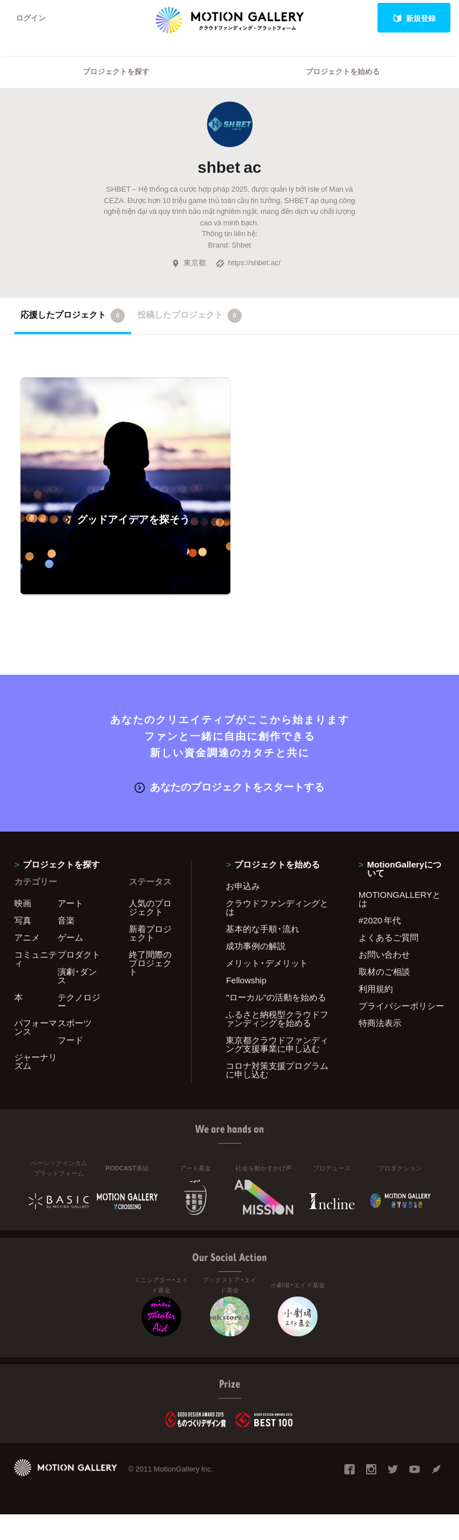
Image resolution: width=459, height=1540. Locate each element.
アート (70, 903)
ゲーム (70, 937)
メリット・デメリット (267, 963)
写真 (22, 920)
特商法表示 (380, 1022)
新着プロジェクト (150, 932)
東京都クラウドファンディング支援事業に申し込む (277, 1044)
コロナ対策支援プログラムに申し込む (277, 1069)
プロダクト (79, 954)
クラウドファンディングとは (277, 907)
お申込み (243, 886)
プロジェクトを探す (116, 71)
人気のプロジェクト (150, 907)
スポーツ (75, 1022)
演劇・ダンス (77, 975)
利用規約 (376, 988)
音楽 (66, 920)
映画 (22, 903)
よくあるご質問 (389, 937)
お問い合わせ (384, 954)
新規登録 (414, 18)
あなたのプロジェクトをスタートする (229, 787)
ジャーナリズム (35, 1061)
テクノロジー (79, 1001)
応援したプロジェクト (73, 315)
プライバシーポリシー (401, 1005)
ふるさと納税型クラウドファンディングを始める (277, 1018)
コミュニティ (35, 958)
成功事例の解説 (256, 945)
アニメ (27, 937)
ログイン (31, 18)
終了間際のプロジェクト (150, 963)
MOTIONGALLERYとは (400, 898)
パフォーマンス (35, 1027)
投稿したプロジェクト (189, 315)
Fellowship (246, 980)
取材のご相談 (384, 971)
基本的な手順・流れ (262, 928)
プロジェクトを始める (343, 71)
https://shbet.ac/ (248, 262)
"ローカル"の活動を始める (276, 997)
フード (70, 1040)
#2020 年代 (380, 920)
